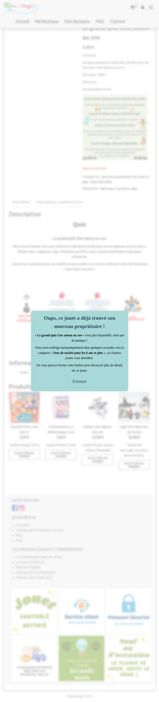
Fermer (79, 381)
